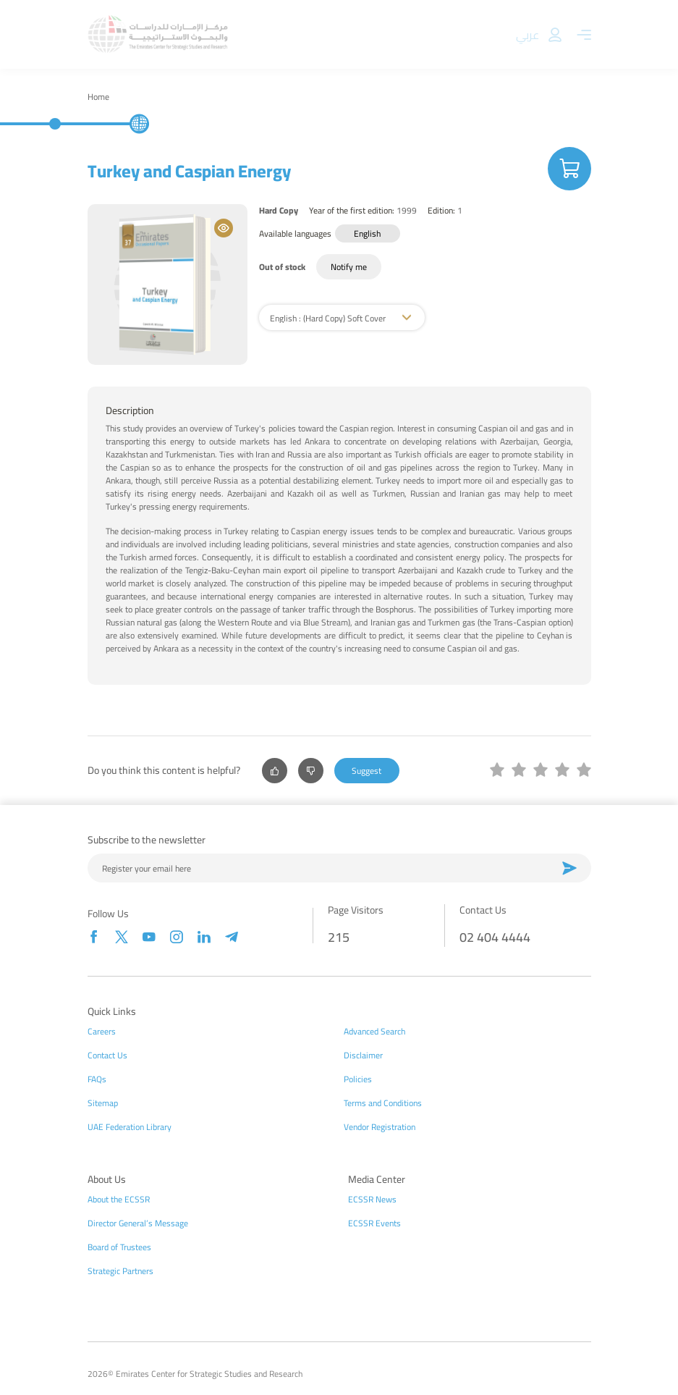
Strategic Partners (120, 1271)
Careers (102, 1031)
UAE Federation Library (129, 1127)
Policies (358, 1079)
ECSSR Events (374, 1223)
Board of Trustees (119, 1247)
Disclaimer (363, 1055)
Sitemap (103, 1103)
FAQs (97, 1079)
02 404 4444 (494, 937)
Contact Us (107, 1055)
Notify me (349, 266)
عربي (527, 34)
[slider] (540, 771)
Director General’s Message (138, 1223)
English (367, 233)
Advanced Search (374, 1031)
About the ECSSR (119, 1199)
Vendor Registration (379, 1127)
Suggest (366, 770)
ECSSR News (372, 1199)
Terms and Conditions (383, 1103)
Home (98, 97)
